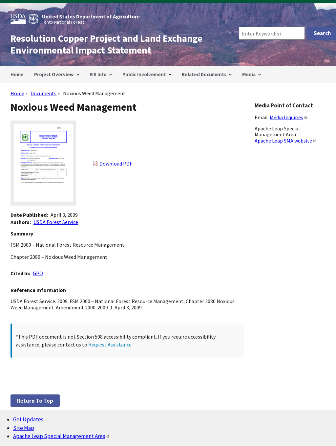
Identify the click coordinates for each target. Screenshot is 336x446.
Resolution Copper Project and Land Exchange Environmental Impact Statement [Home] (106, 44)
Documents (43, 93)
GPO (38, 273)
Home (17, 93)
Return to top (35, 400)
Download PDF (115, 163)
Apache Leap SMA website (286, 140)
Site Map (23, 428)
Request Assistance (110, 344)
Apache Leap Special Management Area (61, 436)
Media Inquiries (289, 117)
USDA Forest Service (55, 222)
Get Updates (28, 419)
